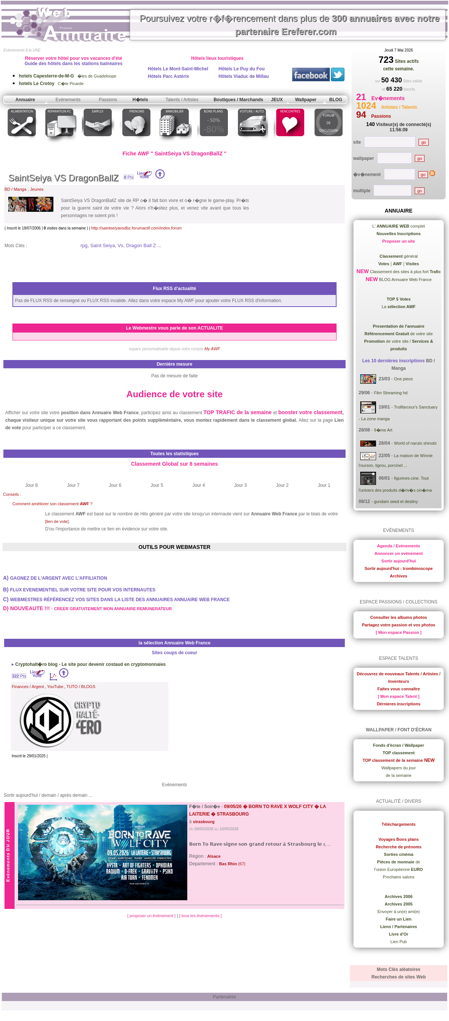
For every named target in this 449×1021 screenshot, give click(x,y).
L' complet (398, 226)
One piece (403, 379)
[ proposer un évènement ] (151, 915)
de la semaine (399, 775)
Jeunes (36, 189)
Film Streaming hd (390, 392)
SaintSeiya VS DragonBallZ (63, 178)
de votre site (398, 333)
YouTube (55, 686)
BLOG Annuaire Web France (405, 279)
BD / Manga (15, 189)
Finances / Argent (28, 686)
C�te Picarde (51, 83)
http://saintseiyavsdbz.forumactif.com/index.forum (136, 228)
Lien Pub (398, 941)
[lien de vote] (56, 521)
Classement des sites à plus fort (405, 271)
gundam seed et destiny (396, 501)
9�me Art (383, 430)
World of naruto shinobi (415, 443)
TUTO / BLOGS (81, 686)
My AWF (212, 348)
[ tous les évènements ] (200, 915)
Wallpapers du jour (398, 768)
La (399, 306)
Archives (398, 576)
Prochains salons (398, 877)
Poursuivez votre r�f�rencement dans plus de (290, 24)
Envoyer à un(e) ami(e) (399, 911)
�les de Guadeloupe (67, 76)
